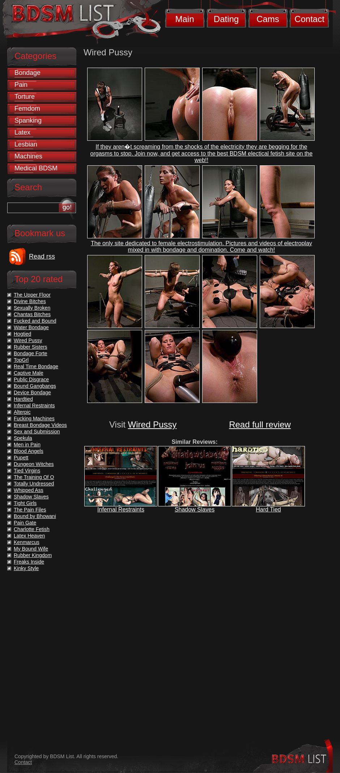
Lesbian (25, 144)
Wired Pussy (152, 424)
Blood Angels (28, 451)
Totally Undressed (34, 484)
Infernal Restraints (120, 509)
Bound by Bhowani (35, 516)
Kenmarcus (26, 542)
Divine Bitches (30, 301)
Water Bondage (31, 327)
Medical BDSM (36, 168)
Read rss (42, 256)
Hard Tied (268, 509)
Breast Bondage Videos (40, 425)
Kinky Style (26, 568)
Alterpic (22, 412)
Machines (28, 156)
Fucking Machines (34, 418)
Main (184, 19)
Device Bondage (32, 392)
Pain (20, 84)
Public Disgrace (31, 379)
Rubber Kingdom (33, 555)
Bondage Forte (30, 353)
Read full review (260, 424)
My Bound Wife (31, 549)
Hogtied (22, 334)
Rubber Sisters (30, 347)
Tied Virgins (27, 470)
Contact (309, 19)
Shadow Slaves (194, 509)
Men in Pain (27, 444)
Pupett (21, 457)
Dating (226, 19)
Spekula (23, 438)
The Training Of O (34, 477)
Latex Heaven (29, 536)
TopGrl (21, 360)
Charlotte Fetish (32, 529)
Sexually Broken (32, 308)
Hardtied (23, 399)
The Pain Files (30, 510)
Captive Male (28, 373)
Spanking (28, 120)
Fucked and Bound (35, 321)
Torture (24, 96)
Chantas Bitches (32, 314)
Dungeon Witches (34, 464)
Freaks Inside (29, 562)
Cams (267, 19)
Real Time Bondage (36, 366)
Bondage (27, 72)
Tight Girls (25, 503)
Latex (22, 132)
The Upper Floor (32, 295)
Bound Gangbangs (35, 386)
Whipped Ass (28, 490)
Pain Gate (25, 523)
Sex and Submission (37, 431)
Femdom (27, 108)
